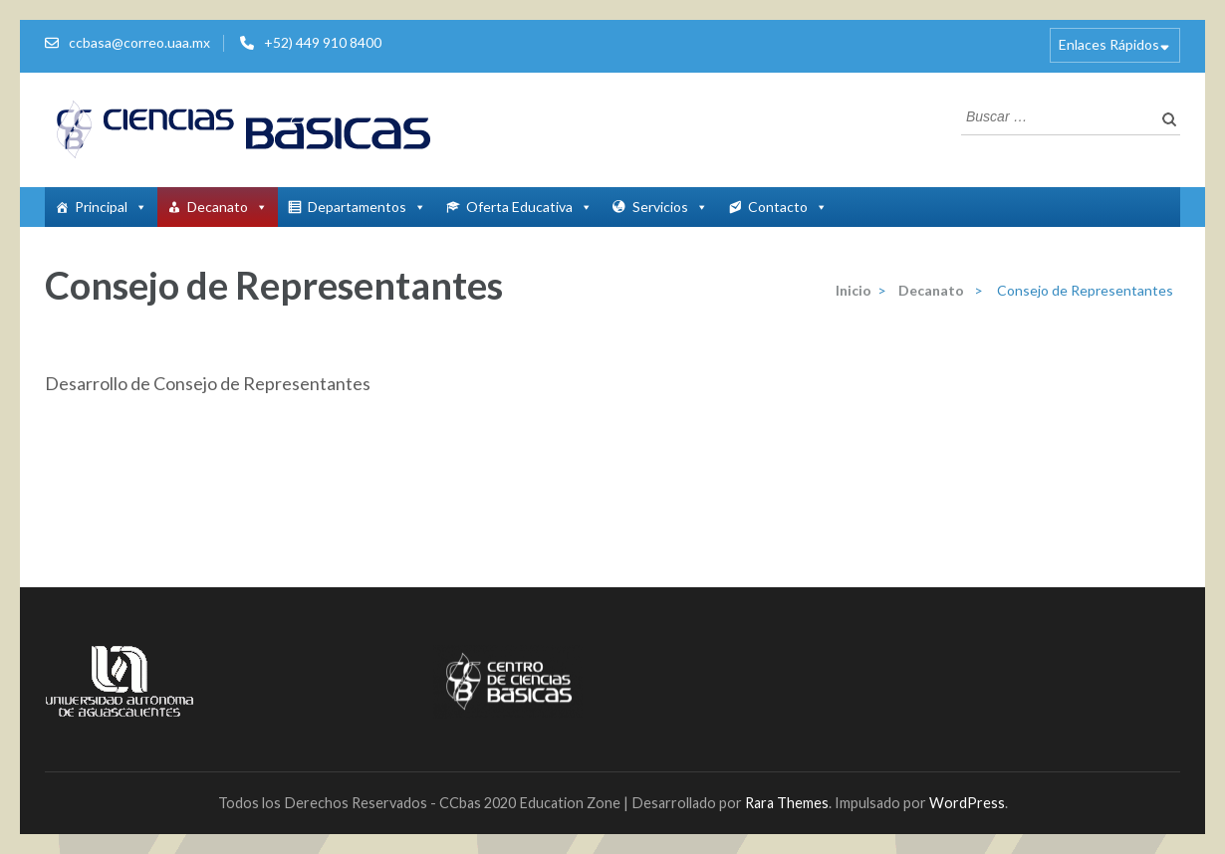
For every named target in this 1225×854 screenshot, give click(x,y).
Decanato (227, 206)
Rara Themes (787, 802)
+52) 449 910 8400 (322, 42)
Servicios (670, 206)
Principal (111, 206)
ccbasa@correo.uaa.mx (139, 42)
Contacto (788, 206)
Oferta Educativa (529, 206)
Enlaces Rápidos (1109, 44)
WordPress (967, 802)
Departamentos (367, 206)
